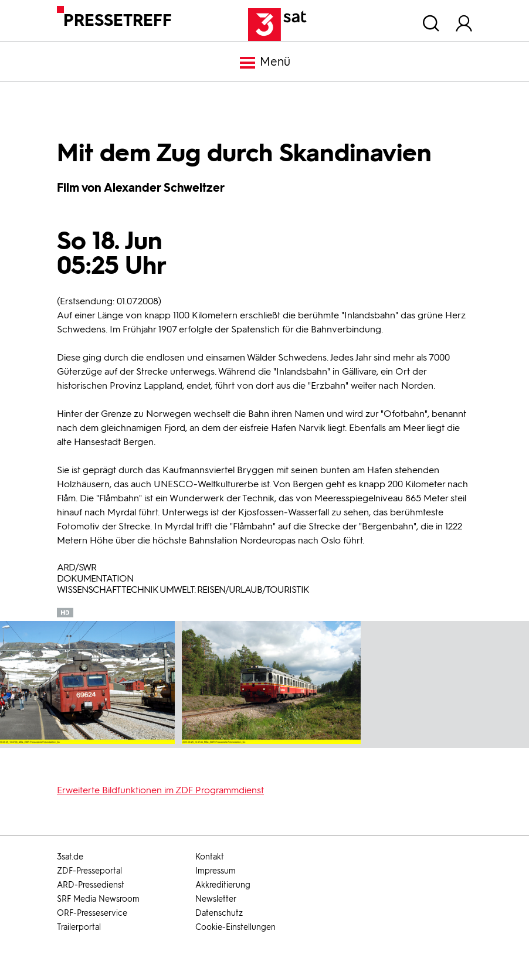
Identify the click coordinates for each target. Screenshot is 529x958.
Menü (264, 63)
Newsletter (215, 899)
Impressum (215, 871)
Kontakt (209, 857)
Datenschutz (219, 913)
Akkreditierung (222, 885)
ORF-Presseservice (92, 913)
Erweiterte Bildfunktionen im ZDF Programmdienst (160, 790)
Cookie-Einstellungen (235, 927)
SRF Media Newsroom (98, 899)
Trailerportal (79, 927)
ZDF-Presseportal (89, 871)
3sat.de (70, 857)
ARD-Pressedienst (90, 885)
